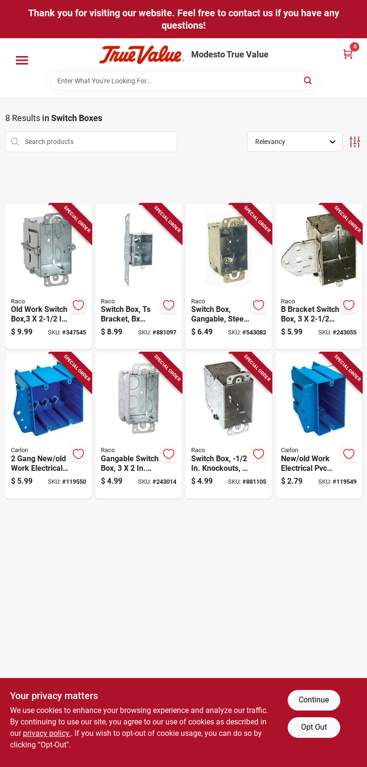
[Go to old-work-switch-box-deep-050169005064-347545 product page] (48, 277)
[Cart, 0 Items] (348, 54)
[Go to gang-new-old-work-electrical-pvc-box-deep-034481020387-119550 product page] (48, 426)
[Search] (308, 80)
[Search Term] (183, 80)
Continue (314, 699)
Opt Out (314, 727)
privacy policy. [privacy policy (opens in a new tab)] (47, 733)
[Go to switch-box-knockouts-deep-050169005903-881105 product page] (228, 426)
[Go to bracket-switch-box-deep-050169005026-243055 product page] (318, 277)
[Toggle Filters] (354, 141)
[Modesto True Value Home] (141, 55)
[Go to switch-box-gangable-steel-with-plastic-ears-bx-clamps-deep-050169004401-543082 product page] (228, 277)
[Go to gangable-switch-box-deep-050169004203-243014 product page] (138, 426)
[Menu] (22, 60)
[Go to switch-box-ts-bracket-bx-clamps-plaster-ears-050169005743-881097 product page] (138, 277)
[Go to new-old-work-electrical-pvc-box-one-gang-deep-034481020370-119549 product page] (318, 426)
